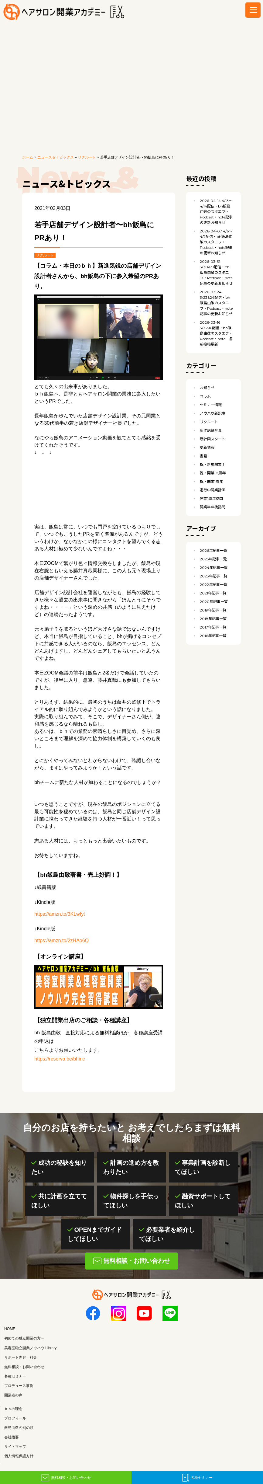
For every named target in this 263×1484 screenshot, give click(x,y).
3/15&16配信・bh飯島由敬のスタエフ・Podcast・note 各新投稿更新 (216, 333)
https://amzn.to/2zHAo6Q (61, 940)
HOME (9, 1329)
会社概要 (11, 1437)
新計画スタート (212, 439)
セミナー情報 (211, 404)
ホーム (27, 157)
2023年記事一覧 (213, 576)
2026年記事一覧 (213, 550)
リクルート (87, 157)
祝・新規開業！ (212, 464)
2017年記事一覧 (213, 627)
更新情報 (207, 447)
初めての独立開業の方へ (24, 1338)
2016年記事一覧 (213, 635)
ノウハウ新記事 (212, 413)
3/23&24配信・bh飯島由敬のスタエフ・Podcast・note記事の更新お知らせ (216, 303)
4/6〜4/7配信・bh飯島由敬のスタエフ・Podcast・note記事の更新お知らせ (216, 242)
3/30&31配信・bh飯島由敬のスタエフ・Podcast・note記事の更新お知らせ (216, 272)
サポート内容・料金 (20, 1357)
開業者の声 (13, 1395)
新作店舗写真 (211, 430)
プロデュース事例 (18, 1386)
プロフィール (15, 1418)
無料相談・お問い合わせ (71, 1477)
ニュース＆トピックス (55, 157)
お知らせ (207, 387)
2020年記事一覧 (214, 601)
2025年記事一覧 (213, 559)
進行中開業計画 (212, 490)
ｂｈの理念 (13, 1409)
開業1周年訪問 (211, 498)
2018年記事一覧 (213, 618)
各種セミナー (202, 1477)
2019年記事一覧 (213, 610)
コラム (205, 396)
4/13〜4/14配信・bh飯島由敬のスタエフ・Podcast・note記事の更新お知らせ (216, 211)
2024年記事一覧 (213, 567)
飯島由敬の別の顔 (18, 1428)
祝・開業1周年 (211, 481)
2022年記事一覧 (213, 584)
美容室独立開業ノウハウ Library (30, 1348)
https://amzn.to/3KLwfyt (59, 914)
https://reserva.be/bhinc (59, 1058)
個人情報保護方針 (18, 1456)
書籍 (203, 456)
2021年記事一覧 (213, 593)
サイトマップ (15, 1446)
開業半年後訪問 (212, 507)
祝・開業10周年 (213, 473)
